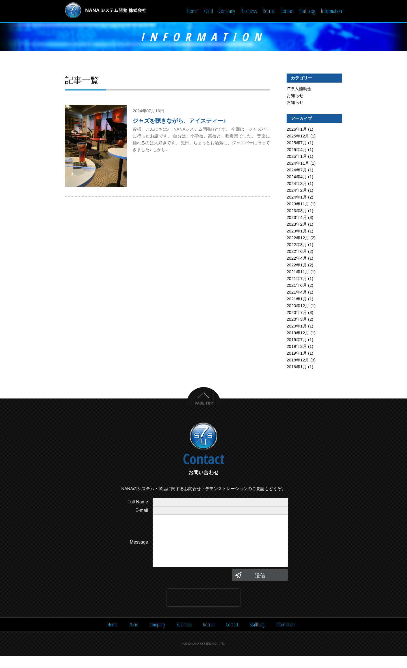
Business (249, 11)
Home (192, 11)
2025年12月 (298, 136)
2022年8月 (297, 245)
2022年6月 (297, 251)
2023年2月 (297, 224)
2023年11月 (298, 204)
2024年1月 (297, 197)
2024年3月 (297, 184)
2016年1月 (297, 367)
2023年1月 (297, 231)
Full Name (137, 502)
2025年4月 (297, 150)
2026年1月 (297, 129)
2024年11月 (298, 163)
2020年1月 (297, 326)
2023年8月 (297, 211)
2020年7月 (297, 313)
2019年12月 (298, 333)
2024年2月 (297, 190)
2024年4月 (297, 177)
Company (226, 11)
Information (331, 11)
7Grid (208, 11)
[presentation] (203, 609)
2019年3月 (297, 346)
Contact (287, 11)
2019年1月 (297, 353)
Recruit (269, 11)
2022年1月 (297, 265)
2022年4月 (297, 258)
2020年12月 (298, 306)
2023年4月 (297, 218)
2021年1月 (297, 299)
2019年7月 (297, 340)
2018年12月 (298, 360)
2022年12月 (298, 238)
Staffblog (307, 11)
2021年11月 (298, 272)
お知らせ (295, 96)
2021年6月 (297, 285)
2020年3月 (297, 319)
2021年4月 (297, 292)
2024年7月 (297, 170)
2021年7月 (297, 279)
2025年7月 (297, 143)
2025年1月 (297, 156)
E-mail (141, 510)
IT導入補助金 (299, 89)
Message (139, 548)
